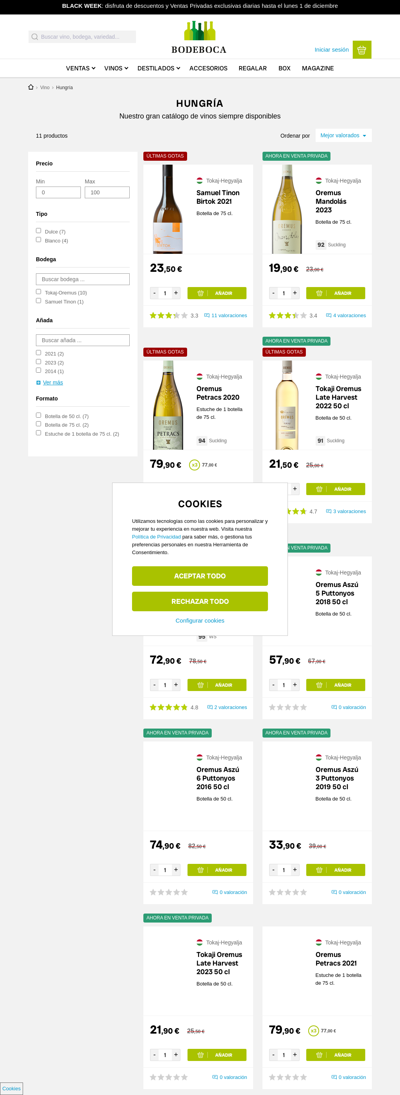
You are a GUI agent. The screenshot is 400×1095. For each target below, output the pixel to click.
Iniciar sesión (331, 49)
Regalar (253, 68)
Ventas (77, 68)
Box (285, 68)
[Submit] (35, 37)
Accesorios (208, 68)
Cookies (11, 1088)
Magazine (318, 68)
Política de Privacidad (156, 537)
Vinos (113, 68)
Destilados (156, 68)
